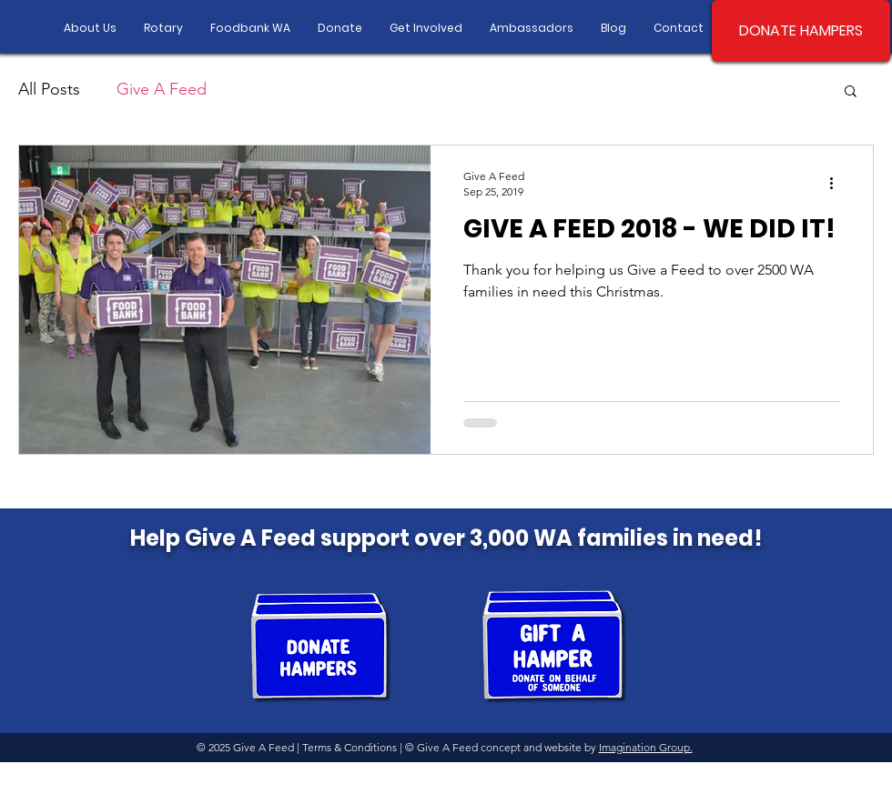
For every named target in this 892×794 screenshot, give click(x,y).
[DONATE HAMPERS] (801, 31)
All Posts (49, 89)
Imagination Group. (646, 747)
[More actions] (837, 183)
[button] (850, 92)
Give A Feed (162, 89)
